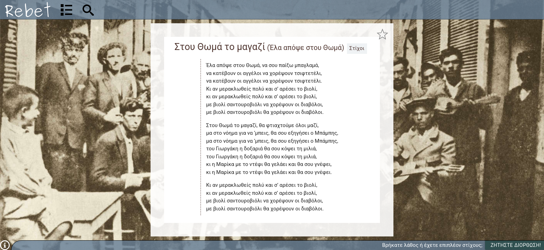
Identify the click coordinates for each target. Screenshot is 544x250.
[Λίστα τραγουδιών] (66, 9)
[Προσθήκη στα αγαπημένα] (382, 34)
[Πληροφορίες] (5, 245)
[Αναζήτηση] (133, 9)
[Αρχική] (28, 9)
